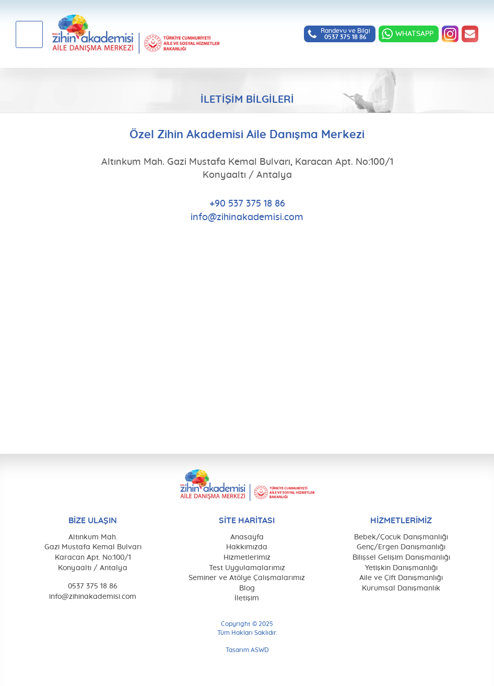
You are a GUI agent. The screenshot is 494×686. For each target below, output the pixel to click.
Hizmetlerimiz (247, 557)
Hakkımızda (246, 547)
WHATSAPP (414, 34)
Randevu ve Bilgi (345, 34)
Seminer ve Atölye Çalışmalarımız (247, 578)
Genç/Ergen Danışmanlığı (401, 547)
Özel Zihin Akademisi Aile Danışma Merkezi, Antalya (135, 34)
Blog (247, 588)
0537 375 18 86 (92, 586)
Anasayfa (247, 537)
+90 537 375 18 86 (247, 204)
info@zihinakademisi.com (470, 34)
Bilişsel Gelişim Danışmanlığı (401, 557)
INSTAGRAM (450, 34)
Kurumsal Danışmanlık (401, 588)
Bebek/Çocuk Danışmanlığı (401, 537)
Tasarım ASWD (247, 650)
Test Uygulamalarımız (247, 568)
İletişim (246, 598)
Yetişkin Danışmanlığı (401, 568)
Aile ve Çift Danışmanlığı (401, 578)
